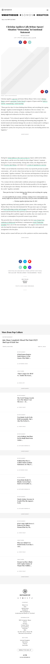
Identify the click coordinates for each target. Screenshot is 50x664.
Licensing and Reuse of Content (25, 613)
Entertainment (32, 272)
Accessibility (25, 627)
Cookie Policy (25, 625)
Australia (25, 645)
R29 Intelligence (25, 611)
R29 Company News (25, 620)
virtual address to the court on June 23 (18, 158)
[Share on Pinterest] (25, 42)
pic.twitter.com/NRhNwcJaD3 (39, 198)
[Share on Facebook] (20, 42)
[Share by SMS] (29, 267)
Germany (25, 642)
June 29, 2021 (33, 201)
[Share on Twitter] (25, 261)
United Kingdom (25, 640)
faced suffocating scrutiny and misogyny (15, 209)
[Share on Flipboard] (29, 261)
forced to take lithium (10, 165)
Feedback (25, 610)
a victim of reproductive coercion (36, 165)
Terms (25, 622)
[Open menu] (47, 9)
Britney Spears (21, 272)
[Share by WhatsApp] (25, 267)
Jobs (25, 606)
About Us (25, 605)
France (25, 643)
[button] (25, 42)
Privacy (25, 623)
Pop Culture (12, 272)
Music (40, 272)
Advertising (25, 608)
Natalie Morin (25, 35)
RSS (25, 630)
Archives (25, 628)
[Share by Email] (29, 42)
